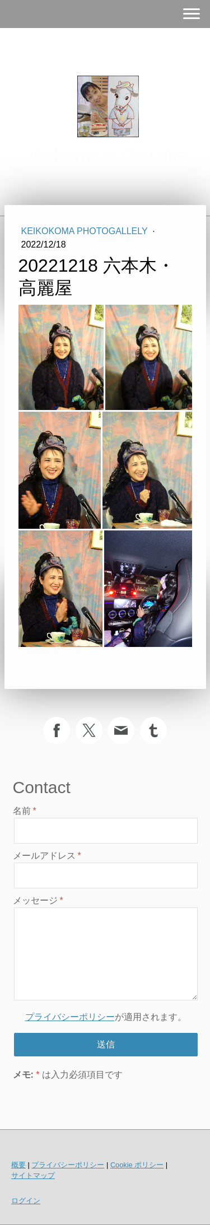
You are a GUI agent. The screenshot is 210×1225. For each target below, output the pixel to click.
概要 (18, 1165)
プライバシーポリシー (70, 1017)
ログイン (25, 1200)
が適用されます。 (105, 1017)
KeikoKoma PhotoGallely (85, 231)
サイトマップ (33, 1175)
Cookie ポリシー (137, 1165)
